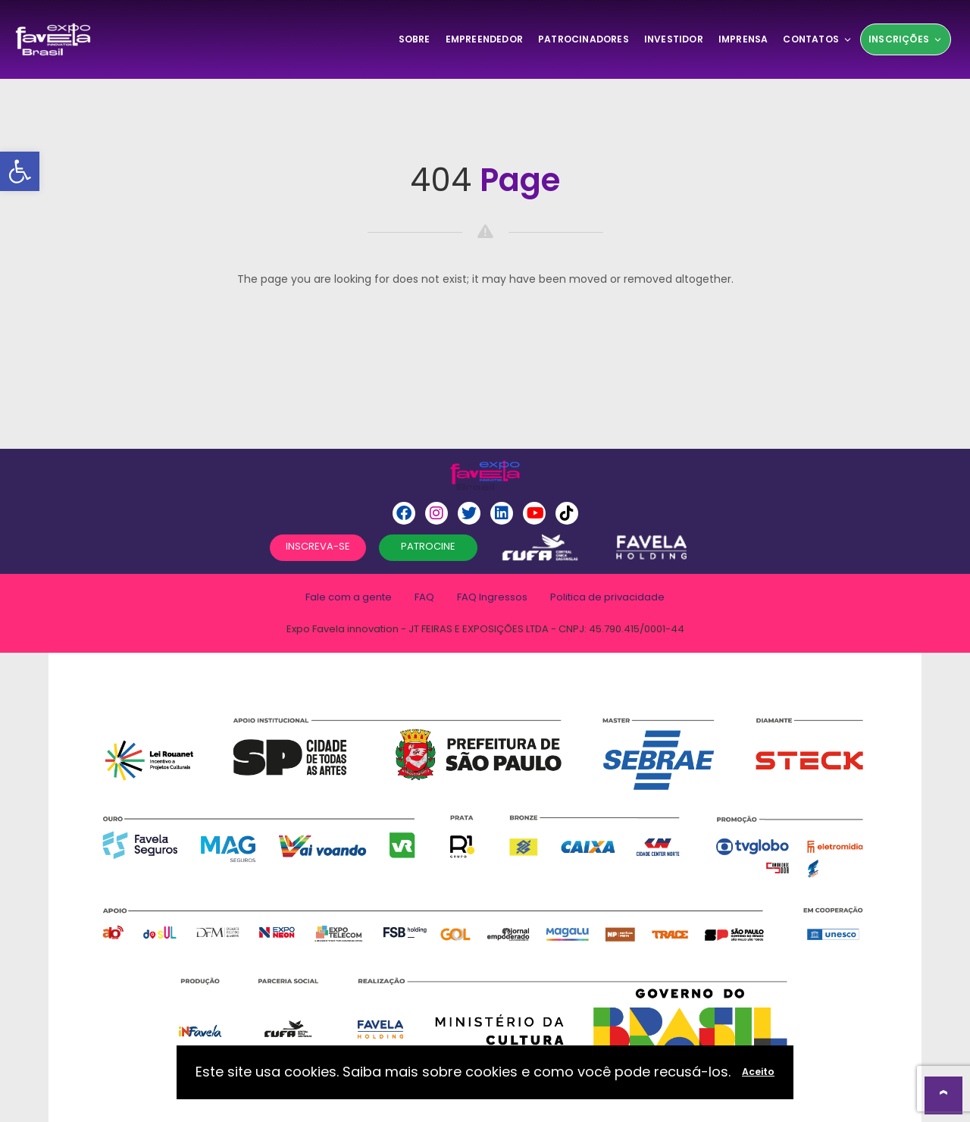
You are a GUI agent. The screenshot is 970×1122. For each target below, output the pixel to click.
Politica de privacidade (607, 597)
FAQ (424, 597)
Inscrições (905, 39)
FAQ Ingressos (492, 597)
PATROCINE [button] (428, 546)
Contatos (818, 39)
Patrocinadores (583, 39)
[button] (19, 171)
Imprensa (743, 39)
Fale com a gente (348, 597)
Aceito (758, 1071)
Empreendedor (484, 39)
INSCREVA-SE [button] (318, 546)
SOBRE (414, 39)
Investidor (673, 39)
